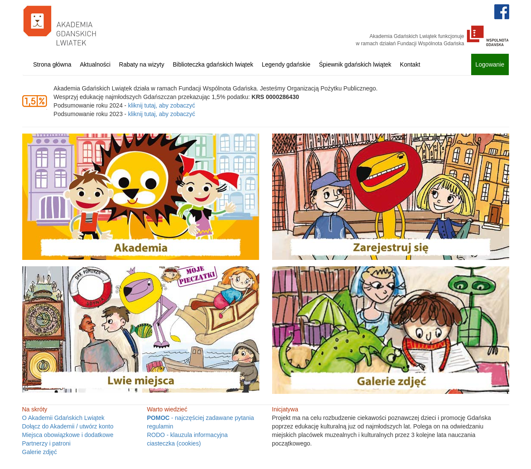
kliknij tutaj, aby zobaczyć (161, 105)
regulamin (160, 426)
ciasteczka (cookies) (174, 443)
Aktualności (95, 64)
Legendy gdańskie (286, 64)
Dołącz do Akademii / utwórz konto (68, 426)
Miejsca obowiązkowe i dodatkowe (68, 434)
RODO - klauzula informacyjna (187, 434)
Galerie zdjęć (39, 452)
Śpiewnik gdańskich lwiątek (355, 64)
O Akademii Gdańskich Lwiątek (63, 417)
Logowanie (490, 64)
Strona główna (52, 64)
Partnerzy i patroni (46, 443)
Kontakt (410, 64)
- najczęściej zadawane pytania (200, 417)
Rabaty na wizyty (141, 64)
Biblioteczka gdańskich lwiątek (213, 64)
